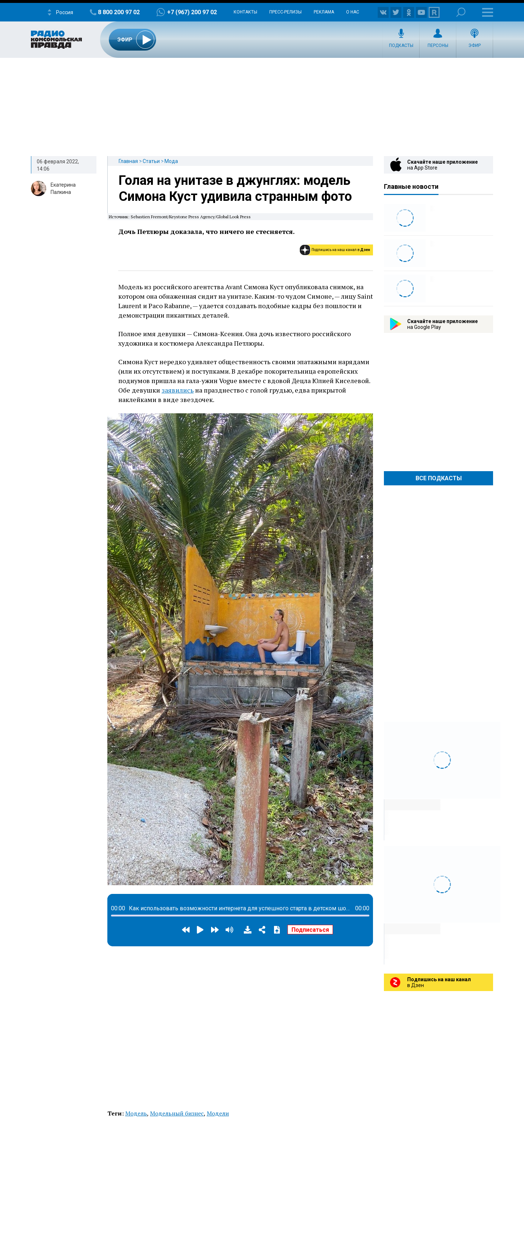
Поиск (460, 12)
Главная (128, 161)
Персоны (438, 45)
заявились (178, 390)
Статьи (151, 161)
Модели (218, 1113)
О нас (352, 12)
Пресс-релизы (285, 12)
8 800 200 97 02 (119, 12)
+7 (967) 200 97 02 (192, 12)
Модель (136, 1113)
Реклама (324, 12)
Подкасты (401, 45)
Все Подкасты (439, 478)
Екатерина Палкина (63, 188)
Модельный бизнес (177, 1113)
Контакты (245, 12)
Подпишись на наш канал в (340, 250)
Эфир (474, 45)
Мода (171, 161)
